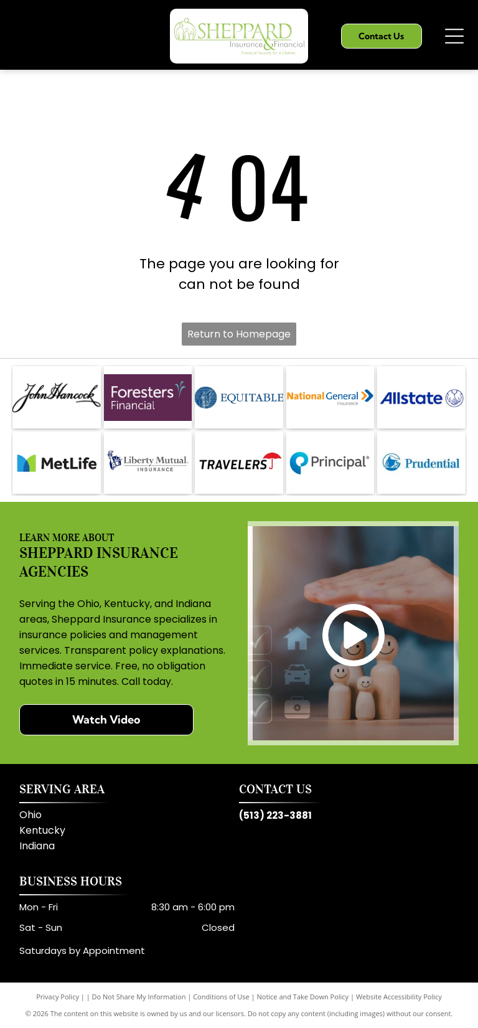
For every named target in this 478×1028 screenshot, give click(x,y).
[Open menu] (454, 36)
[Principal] (330, 462)
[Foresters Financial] (148, 397)
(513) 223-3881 (275, 815)
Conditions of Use (221, 996)
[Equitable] (239, 397)
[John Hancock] (56, 397)
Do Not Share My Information (139, 996)
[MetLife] (56, 462)
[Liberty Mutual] (148, 462)
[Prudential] (421, 462)
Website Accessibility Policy (399, 996)
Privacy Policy (57, 996)
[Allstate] (421, 397)
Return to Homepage (239, 334)
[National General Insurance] (330, 397)
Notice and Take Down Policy (303, 996)
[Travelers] (239, 462)
